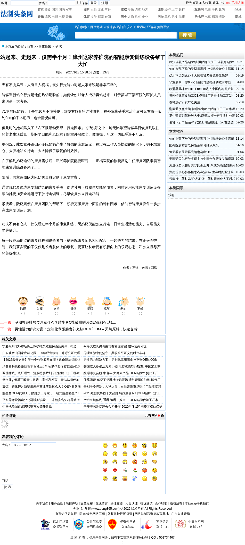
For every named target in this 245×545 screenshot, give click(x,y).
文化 (101, 9)
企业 (145, 17)
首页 (41, 9)
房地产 (199, 17)
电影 (55, 17)
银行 (182, 9)
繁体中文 (219, 3)
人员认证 (131, 503)
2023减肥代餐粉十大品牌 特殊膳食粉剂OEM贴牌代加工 (122, 393)
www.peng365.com (105, 508)
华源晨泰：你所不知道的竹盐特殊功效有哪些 (200, 82)
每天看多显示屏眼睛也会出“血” (190, 152)
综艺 (48, 17)
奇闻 (108, 17)
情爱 (222, 17)
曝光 (131, 9)
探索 (101, 17)
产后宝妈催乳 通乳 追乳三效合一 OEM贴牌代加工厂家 (121, 400)
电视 (62, 17)
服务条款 (57, 503)
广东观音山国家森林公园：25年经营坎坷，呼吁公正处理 (41, 353)
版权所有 (176, 503)
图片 (87, 9)
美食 (48, 9)
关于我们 (42, 503)
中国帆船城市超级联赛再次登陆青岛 (27, 406)
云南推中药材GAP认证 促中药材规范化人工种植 (202, 179)
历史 (124, 17)
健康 (182, 17)
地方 (145, 9)
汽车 (208, 17)
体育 (87, 17)
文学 (94, 17)
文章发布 (86, 503)
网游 (161, 17)
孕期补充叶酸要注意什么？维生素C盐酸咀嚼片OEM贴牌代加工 (65, 322)
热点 (138, 17)
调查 (138, 9)
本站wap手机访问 (197, 503)
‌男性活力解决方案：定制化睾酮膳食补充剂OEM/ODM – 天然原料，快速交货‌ (76, 329)
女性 (94, 9)
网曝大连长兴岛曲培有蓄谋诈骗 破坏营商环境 (115, 346)
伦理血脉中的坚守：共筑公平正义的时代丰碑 (114, 353)
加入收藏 (205, 3)
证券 (161, 9)
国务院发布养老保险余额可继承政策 (194, 145)
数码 (222, 9)
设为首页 (192, 3)
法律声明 (72, 503)
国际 (55, 9)
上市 (175, 9)
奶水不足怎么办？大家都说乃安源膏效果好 (198, 75)
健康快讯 (45, 46)
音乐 (69, 17)
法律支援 (116, 503)
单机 (168, 17)
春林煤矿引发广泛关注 (184, 102)
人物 (131, 17)
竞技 (175, 17)
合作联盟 (161, 503)
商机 (238, 17)
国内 (62, 9)
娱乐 (41, 17)
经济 (168, 9)
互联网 (199, 9)
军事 (69, 9)
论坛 (238, 9)
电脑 (208, 9)
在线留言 (101, 503)
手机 (215, 9)
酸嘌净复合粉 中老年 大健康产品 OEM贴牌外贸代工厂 (121, 373)
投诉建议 (146, 503)
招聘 (215, 17)
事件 (108, 9)
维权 (124, 9)
